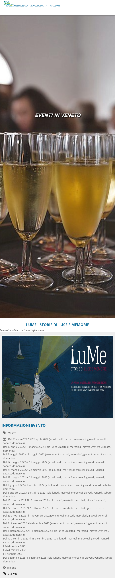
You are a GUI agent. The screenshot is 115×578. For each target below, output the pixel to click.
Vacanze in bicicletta (38, 6)
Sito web (10, 573)
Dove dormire (55, 6)
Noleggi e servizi (20, 6)
